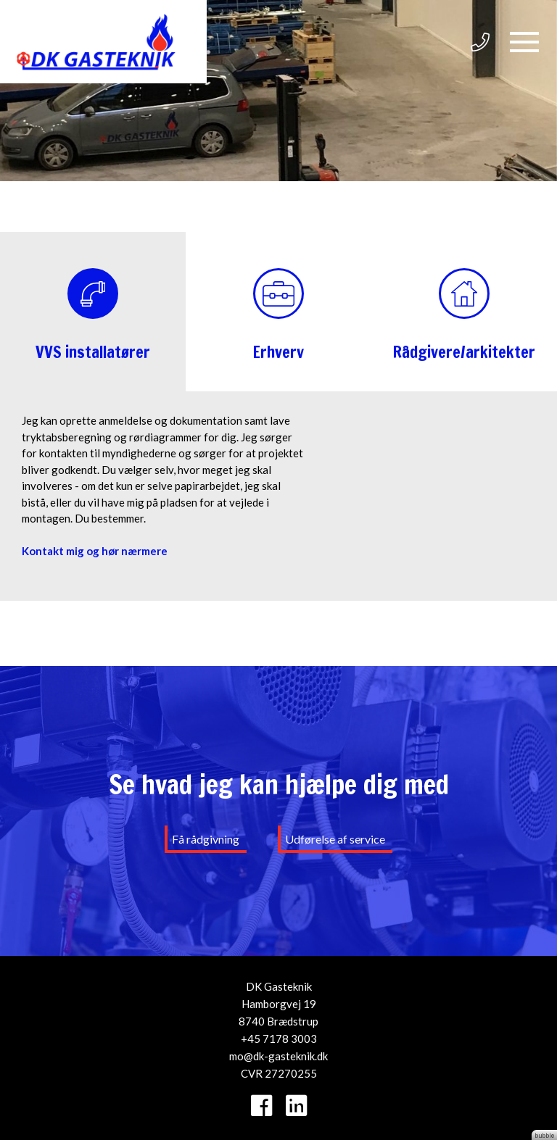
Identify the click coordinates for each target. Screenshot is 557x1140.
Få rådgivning (205, 839)
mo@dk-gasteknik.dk (278, 1055)
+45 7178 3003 (279, 1038)
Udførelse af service (335, 839)
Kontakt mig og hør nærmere (95, 550)
